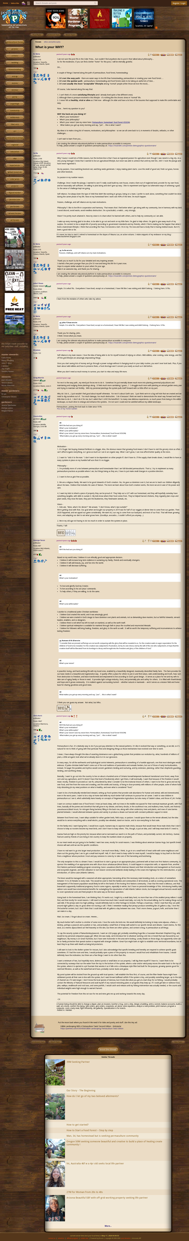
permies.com (14, 200)
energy (15, 76)
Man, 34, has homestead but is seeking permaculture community (103, 1135)
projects (14, 186)
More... (108, 1226)
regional (14, 145)
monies (15, 83)
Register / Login (179, 3)
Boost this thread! (108, 1049)
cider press (14, 179)
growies (15, 49)
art (15, 131)
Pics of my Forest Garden (67, 409)
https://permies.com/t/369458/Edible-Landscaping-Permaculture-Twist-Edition (92, 1028)
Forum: (38, 42)
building (15, 63)
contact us (52, 1238)
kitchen (15, 90)
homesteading (15, 70)
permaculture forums (15, 42)
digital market (15, 193)
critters (15, 56)
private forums (15, 213)
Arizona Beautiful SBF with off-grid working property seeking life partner (107, 1197)
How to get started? (78, 1124)
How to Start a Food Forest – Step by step (90, 1130)
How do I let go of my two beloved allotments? (93, 1096)
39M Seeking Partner (78, 1061)
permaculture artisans (14, 138)
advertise (61, 1238)
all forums (14, 220)
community (14, 111)
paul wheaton (126, 1238)
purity (14, 97)
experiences (15, 165)
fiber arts (15, 124)
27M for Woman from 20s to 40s (85, 1192)
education (14, 152)
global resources (15, 172)
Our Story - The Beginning (81, 1090)
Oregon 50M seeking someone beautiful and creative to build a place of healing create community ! (114, 1143)
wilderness (14, 117)
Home (5, 3)
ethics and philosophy (52, 42)
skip (14, 159)
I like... (36, 72)
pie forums (14, 207)
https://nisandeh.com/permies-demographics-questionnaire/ (132, 146)
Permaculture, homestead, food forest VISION (110, 122)
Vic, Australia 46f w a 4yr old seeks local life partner (95, 1163)
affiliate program (72, 1238)
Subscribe (15, 3)
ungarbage (14, 104)
